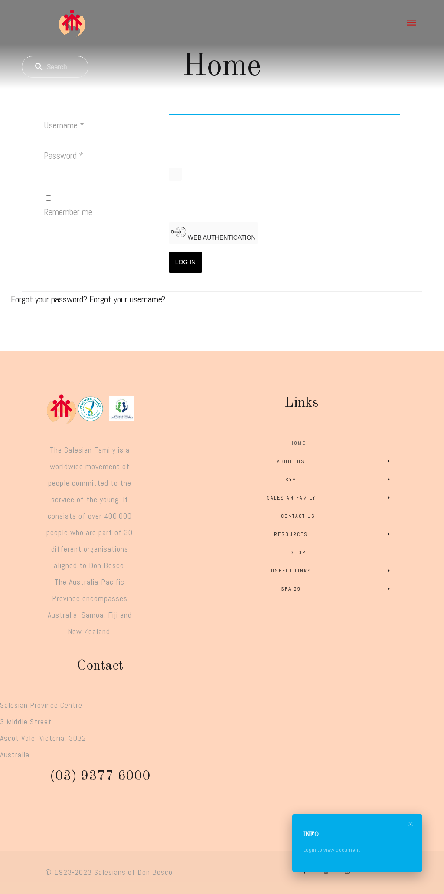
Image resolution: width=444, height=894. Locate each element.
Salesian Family (330, 497)
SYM (339, 479)
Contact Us (298, 516)
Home (298, 443)
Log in (185, 262)
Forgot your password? (50, 299)
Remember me (68, 212)
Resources (333, 534)
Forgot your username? (127, 299)
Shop (298, 552)
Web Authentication (213, 232)
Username (64, 125)
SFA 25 (337, 588)
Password (63, 155)
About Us (335, 461)
